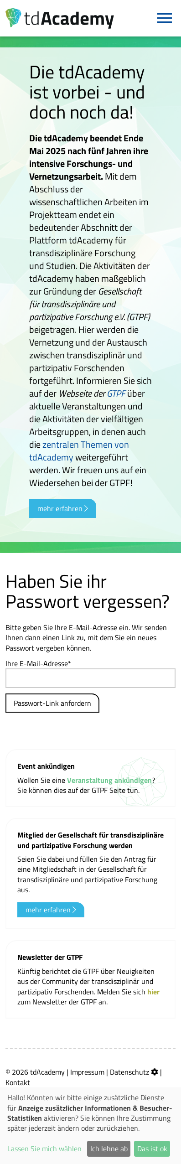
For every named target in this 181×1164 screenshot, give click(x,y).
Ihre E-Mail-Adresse (36, 663)
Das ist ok (152, 1148)
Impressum (87, 1071)
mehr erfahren (62, 508)
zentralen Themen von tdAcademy (79, 450)
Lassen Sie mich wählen (44, 1148)
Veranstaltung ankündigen (109, 780)
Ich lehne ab (109, 1148)
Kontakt (17, 1082)
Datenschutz (129, 1071)
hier (153, 991)
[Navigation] (165, 18)
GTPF (116, 393)
